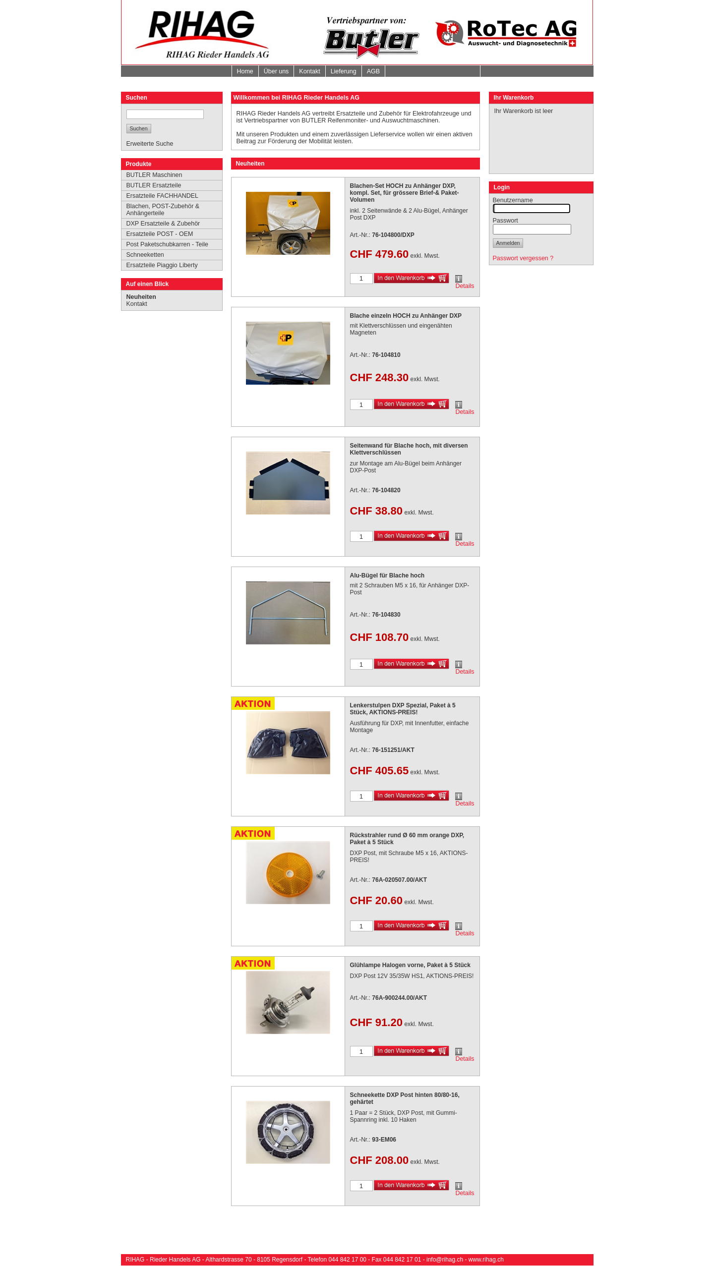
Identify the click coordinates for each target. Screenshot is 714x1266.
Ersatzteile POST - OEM (159, 233)
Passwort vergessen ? (523, 258)
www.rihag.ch (486, 1259)
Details (464, 286)
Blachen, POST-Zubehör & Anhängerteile (163, 210)
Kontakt (309, 71)
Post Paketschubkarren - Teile (167, 244)
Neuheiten (141, 296)
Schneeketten (145, 254)
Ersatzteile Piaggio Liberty (162, 265)
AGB (373, 71)
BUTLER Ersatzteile (153, 185)
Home (245, 71)
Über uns (276, 71)
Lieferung (344, 71)
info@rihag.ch (444, 1259)
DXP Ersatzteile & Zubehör (163, 223)
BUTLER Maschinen (154, 175)
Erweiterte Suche (150, 143)
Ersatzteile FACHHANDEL (162, 195)
